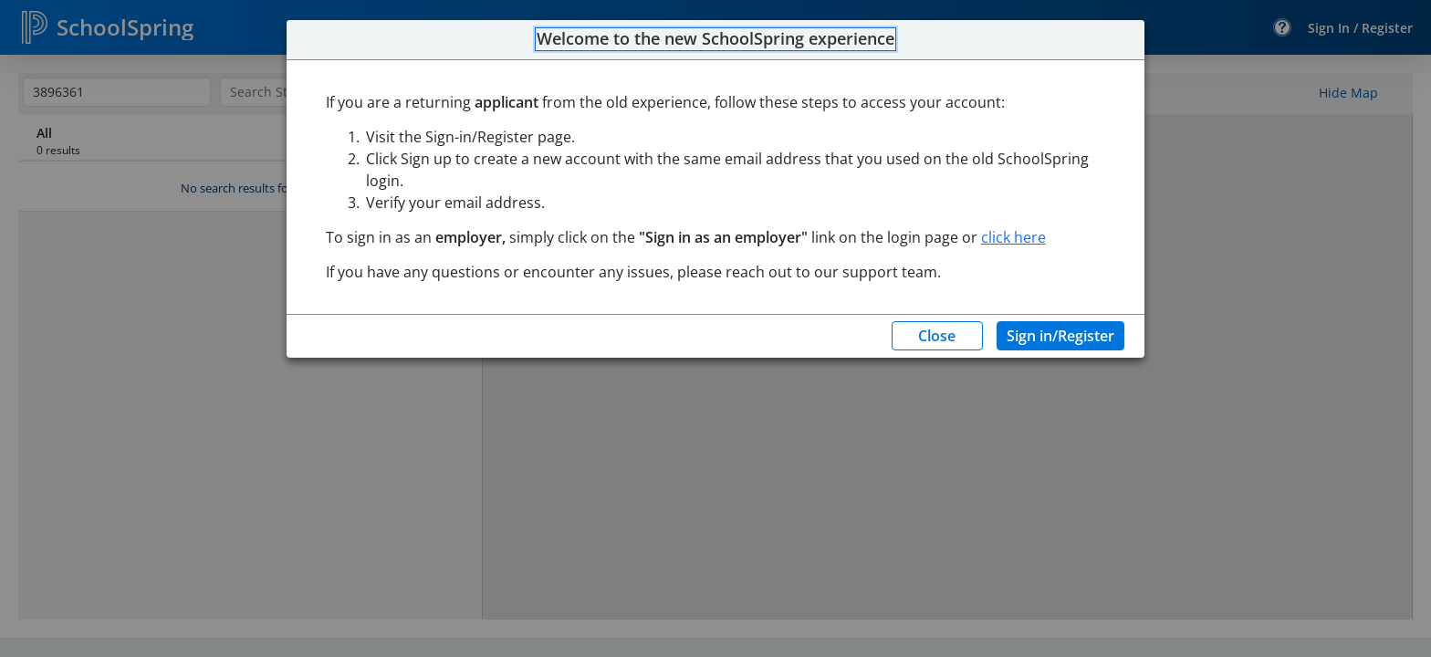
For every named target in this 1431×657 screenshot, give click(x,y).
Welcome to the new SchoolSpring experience (715, 39)
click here (1013, 237)
